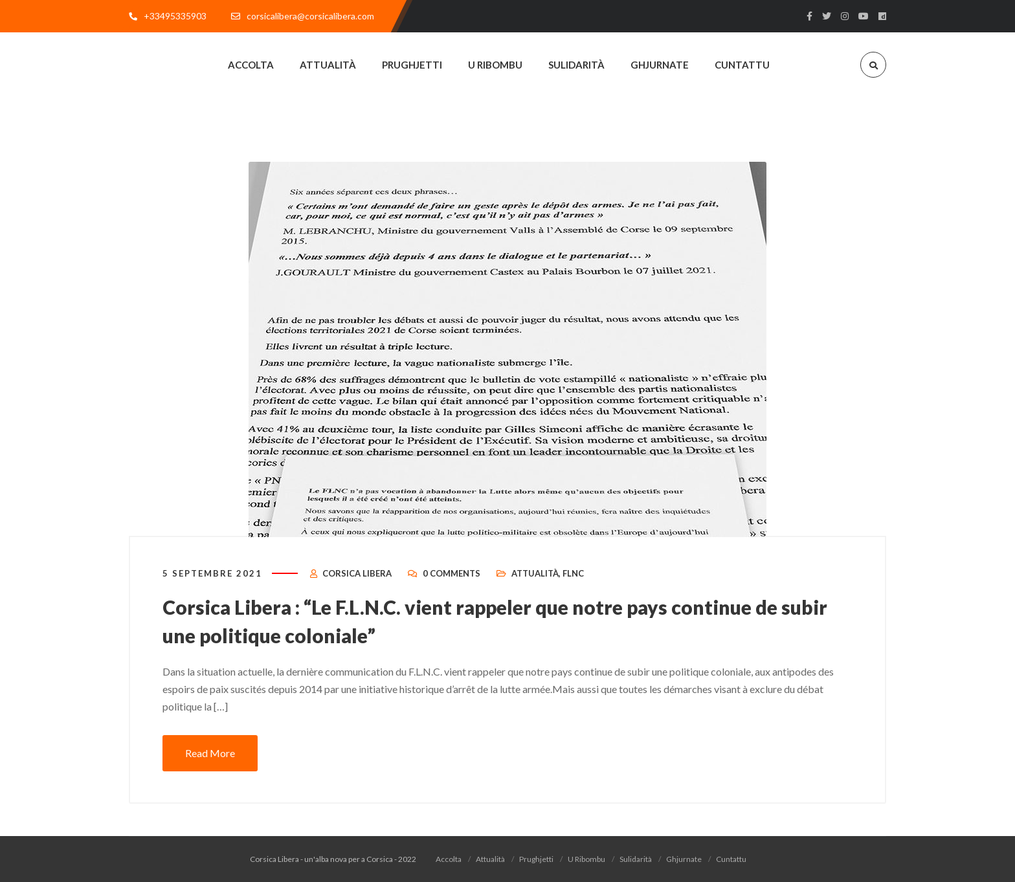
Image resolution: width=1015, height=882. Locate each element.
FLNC (573, 573)
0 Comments (451, 573)
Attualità (535, 573)
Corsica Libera (357, 573)
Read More (210, 753)
